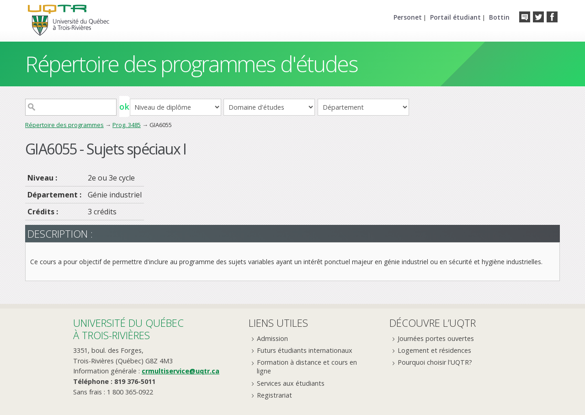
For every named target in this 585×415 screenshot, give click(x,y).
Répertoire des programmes (64, 125)
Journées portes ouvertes (436, 338)
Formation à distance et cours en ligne (307, 366)
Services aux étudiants (290, 383)
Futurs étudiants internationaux (304, 350)
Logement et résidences (434, 350)
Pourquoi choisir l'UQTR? (435, 362)
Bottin (499, 17)
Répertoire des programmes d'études (191, 64)
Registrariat (274, 395)
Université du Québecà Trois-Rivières (128, 329)
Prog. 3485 (126, 125)
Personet (408, 17)
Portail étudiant (455, 17)
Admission (272, 338)
